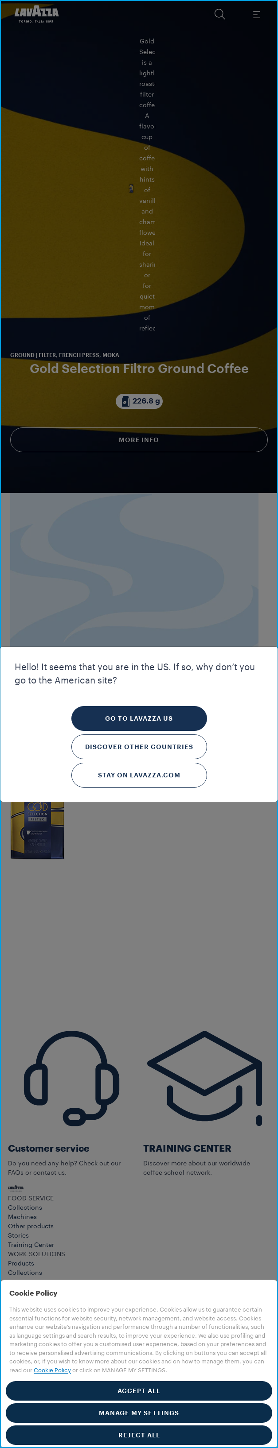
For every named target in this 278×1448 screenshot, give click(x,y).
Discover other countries (139, 747)
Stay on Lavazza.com (139, 775)
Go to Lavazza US (139, 718)
